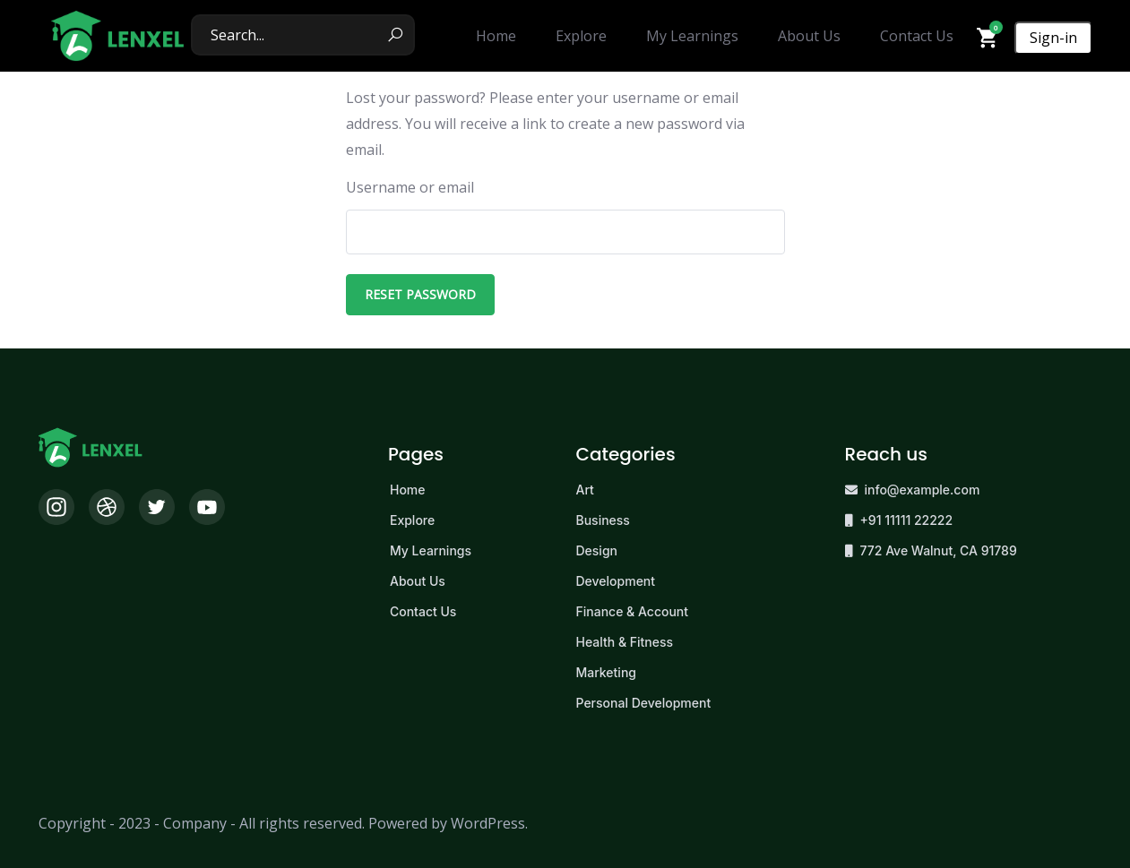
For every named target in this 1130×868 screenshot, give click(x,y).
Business (603, 520)
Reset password (420, 294)
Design (597, 550)
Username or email (410, 187)
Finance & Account (632, 611)
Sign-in (1053, 37)
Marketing (606, 672)
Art (585, 489)
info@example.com (922, 489)
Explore (412, 520)
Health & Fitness (625, 641)
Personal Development (644, 702)
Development (616, 581)
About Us (417, 581)
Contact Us (423, 611)
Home (408, 489)
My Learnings (430, 550)
